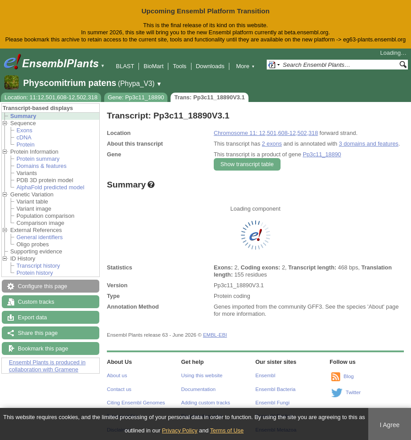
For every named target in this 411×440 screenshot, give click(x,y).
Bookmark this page (43, 348)
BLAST (125, 66)
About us (117, 375)
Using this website (202, 375)
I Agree (390, 424)
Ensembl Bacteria (276, 389)
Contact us (119, 389)
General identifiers (39, 237)
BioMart (153, 66)
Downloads (210, 66)
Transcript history (38, 265)
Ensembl (266, 375)
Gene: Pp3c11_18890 (136, 97)
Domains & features (41, 166)
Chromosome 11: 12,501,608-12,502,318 (266, 133)
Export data (32, 317)
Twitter (353, 392)
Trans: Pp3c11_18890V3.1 (209, 97)
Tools (179, 66)
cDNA (23, 137)
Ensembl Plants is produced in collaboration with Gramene (47, 366)
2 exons (272, 143)
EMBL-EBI (215, 335)
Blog (348, 376)
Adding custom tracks (205, 402)
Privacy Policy (180, 430)
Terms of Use (227, 430)
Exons (24, 130)
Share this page (38, 333)
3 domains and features (369, 143)
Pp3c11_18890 (322, 154)
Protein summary (38, 158)
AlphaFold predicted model (50, 187)
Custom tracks (36, 301)
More (245, 66)
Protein (25, 144)
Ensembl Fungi (273, 402)
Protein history (34, 272)
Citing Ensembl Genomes (136, 402)
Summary (23, 116)
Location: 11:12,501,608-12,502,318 (51, 97)
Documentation (198, 389)
